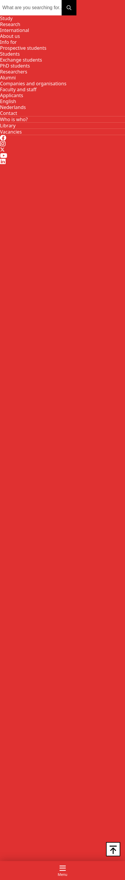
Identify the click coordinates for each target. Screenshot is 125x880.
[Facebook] (3, 138)
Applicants (11, 95)
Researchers (13, 71)
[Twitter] (2, 150)
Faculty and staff (18, 89)
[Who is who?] (14, 119)
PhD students (15, 65)
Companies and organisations (33, 83)
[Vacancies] (11, 132)
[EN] (8, 101)
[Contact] (8, 113)
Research (10, 24)
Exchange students (21, 60)
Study (6, 18)
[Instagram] (3, 144)
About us (10, 36)
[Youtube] (3, 156)
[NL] (13, 107)
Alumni (8, 77)
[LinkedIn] (3, 161)
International (14, 30)
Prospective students (23, 48)
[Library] (7, 126)
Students (10, 54)
